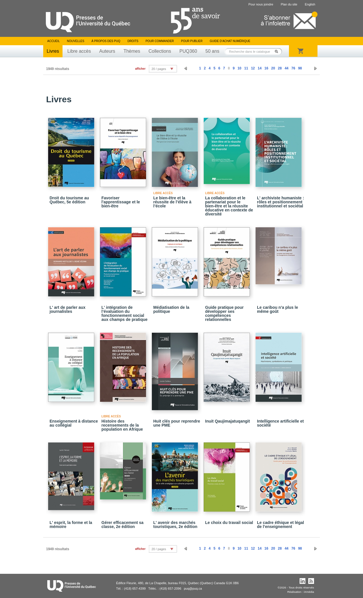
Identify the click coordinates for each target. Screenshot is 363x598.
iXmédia (309, 591)
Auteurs (107, 51)
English (310, 4)
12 (253, 68)
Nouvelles (75, 41)
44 (286, 68)
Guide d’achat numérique (230, 41)
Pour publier (192, 41)
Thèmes (132, 51)
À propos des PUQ (105, 41)
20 (273, 68)
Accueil (53, 41)
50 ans (212, 51)
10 (239, 68)
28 (280, 68)
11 (246, 68)
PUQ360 (188, 51)
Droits (132, 41)
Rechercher (278, 51)
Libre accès (79, 51)
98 (300, 68)
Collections (159, 51)
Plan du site (289, 4)
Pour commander (159, 41)
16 (266, 68)
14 (259, 68)
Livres (53, 51)
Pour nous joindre (260, 4)
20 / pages (159, 69)
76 (293, 68)
